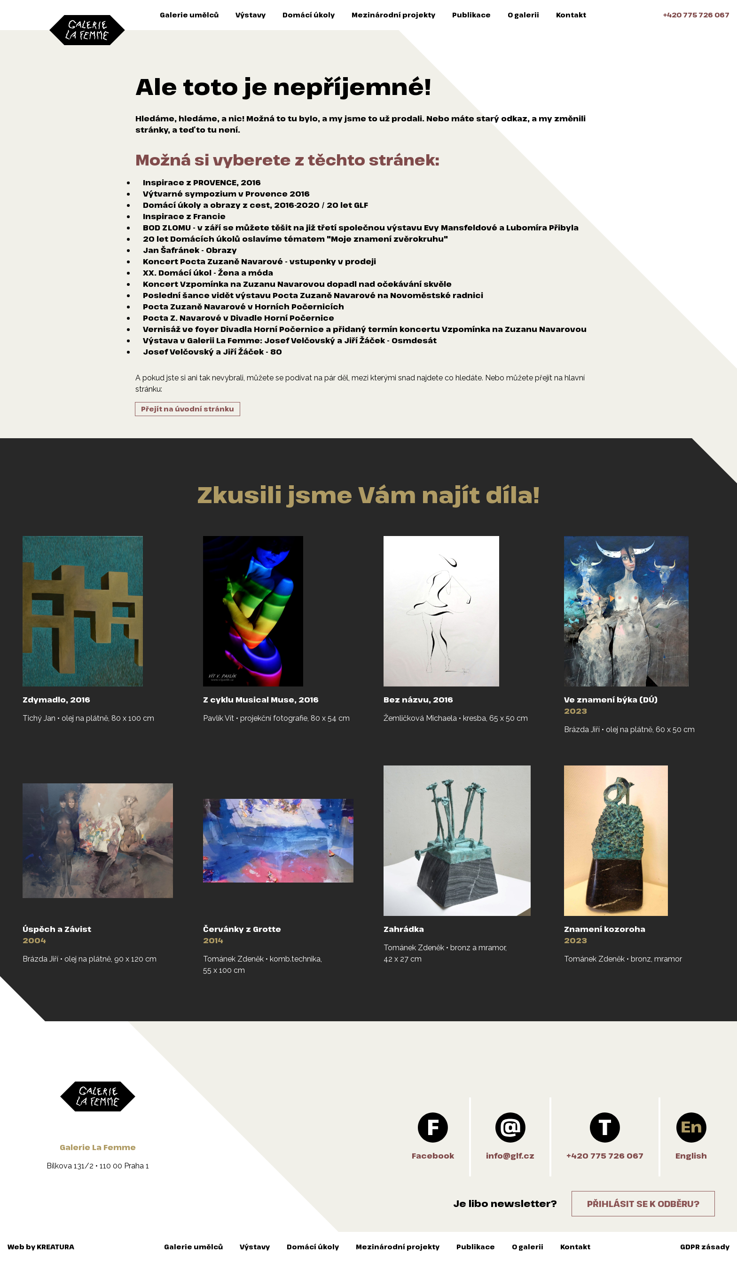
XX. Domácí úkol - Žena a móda (208, 273)
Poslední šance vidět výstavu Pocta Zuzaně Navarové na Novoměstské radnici (313, 295)
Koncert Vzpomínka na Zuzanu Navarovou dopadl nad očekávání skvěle (297, 284)
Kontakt (571, 14)
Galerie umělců (189, 14)
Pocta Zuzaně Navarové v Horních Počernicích (243, 306)
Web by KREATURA (41, 1246)
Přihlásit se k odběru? (643, 1203)
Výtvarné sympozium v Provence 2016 (226, 194)
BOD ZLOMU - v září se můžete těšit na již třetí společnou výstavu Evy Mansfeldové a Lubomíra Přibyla (361, 227)
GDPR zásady (704, 1246)
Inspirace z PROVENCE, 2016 (202, 182)
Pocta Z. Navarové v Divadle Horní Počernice (238, 318)
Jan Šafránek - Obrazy (190, 250)
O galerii (523, 14)
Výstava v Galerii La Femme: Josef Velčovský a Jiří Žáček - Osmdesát (290, 340)
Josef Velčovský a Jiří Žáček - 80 (212, 352)
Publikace (471, 14)
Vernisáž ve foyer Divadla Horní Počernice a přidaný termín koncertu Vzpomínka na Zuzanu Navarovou (365, 329)
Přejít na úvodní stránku (187, 408)
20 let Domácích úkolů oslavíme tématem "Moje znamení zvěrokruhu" (295, 239)
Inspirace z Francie (184, 216)
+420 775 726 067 (696, 14)
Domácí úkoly (308, 14)
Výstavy (250, 14)
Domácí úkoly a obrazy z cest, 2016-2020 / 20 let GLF (255, 205)
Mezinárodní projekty (393, 14)
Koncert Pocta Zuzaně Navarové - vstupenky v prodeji (259, 261)
